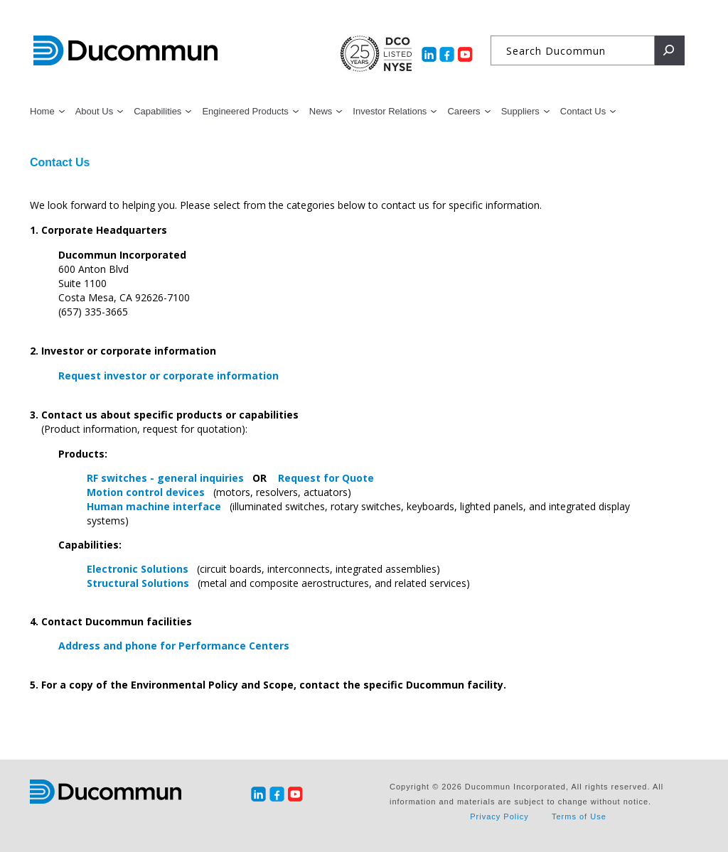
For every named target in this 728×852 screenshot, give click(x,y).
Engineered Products (245, 111)
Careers (463, 111)
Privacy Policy (499, 816)
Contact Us (583, 111)
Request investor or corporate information (168, 375)
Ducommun (125, 51)
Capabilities (157, 111)
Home (42, 111)
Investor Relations (390, 111)
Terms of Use (579, 816)
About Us (94, 111)
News (321, 111)
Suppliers (520, 111)
